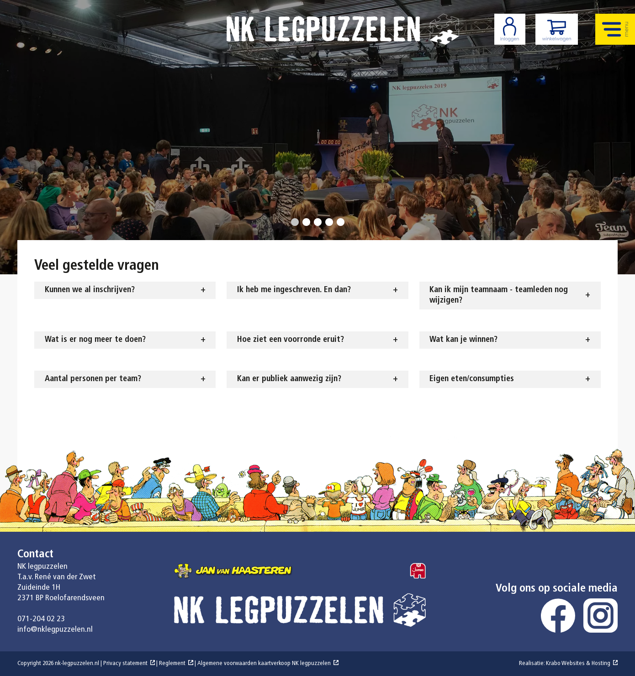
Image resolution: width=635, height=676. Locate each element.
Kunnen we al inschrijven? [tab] (90, 290)
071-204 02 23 (41, 619)
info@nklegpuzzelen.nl (55, 629)
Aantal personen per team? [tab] (93, 379)
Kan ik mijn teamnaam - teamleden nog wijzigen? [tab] (498, 295)
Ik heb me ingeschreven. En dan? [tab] (294, 290)
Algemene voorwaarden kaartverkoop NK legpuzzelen (264, 663)
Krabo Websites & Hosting (578, 663)
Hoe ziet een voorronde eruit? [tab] (290, 339)
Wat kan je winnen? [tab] (463, 339)
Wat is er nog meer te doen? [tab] (95, 339)
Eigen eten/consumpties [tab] (471, 379)
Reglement (172, 663)
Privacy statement (125, 663)
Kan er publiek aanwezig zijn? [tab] (289, 379)
